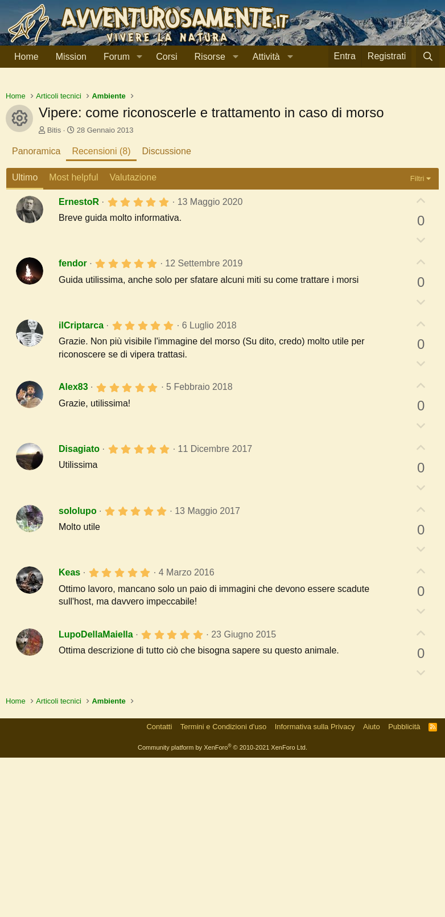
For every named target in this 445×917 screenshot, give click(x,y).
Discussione (166, 310)
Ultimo (25, 337)
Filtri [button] (417, 338)
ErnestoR (79, 361)
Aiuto (371, 886)
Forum (117, 56)
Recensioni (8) (101, 310)
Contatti (159, 886)
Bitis (54, 289)
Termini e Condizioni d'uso (223, 886)
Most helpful (73, 337)
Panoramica (36, 310)
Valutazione (133, 337)
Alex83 (73, 546)
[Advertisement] (222, 164)
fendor (73, 422)
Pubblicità (404, 886)
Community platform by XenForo (222, 906)
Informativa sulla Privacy (315, 886)
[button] (139, 57)
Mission (71, 56)
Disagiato (79, 608)
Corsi (166, 56)
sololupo (78, 670)
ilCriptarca (81, 485)
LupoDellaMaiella (96, 794)
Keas (69, 732)
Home (26, 56)
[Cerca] (427, 57)
